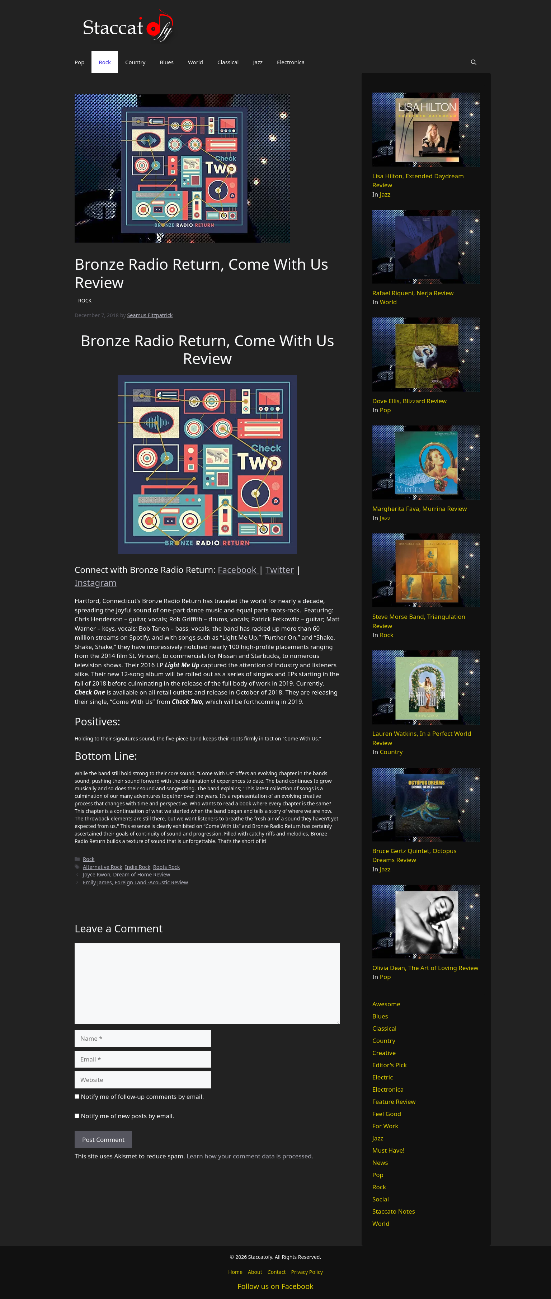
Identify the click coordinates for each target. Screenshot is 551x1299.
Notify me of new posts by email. (127, 1116)
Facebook (238, 569)
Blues (167, 62)
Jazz (258, 62)
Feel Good (386, 1114)
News (380, 1162)
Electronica (291, 62)
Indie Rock (138, 866)
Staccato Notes (393, 1211)
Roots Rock (166, 866)
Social (380, 1199)
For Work (385, 1126)
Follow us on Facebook (275, 1286)
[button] (474, 62)
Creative (384, 1053)
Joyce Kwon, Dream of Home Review (126, 874)
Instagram (96, 582)
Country (135, 62)
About (255, 1272)
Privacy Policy (306, 1272)
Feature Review (394, 1101)
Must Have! (388, 1150)
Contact (277, 1272)
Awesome (386, 1004)
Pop (79, 62)
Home (235, 1272)
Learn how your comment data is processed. (250, 1156)
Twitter (279, 569)
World (195, 62)
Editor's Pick (389, 1065)
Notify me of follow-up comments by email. (142, 1096)
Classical (228, 62)
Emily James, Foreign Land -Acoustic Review (135, 882)
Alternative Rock (102, 866)
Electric (382, 1077)
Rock (105, 62)
